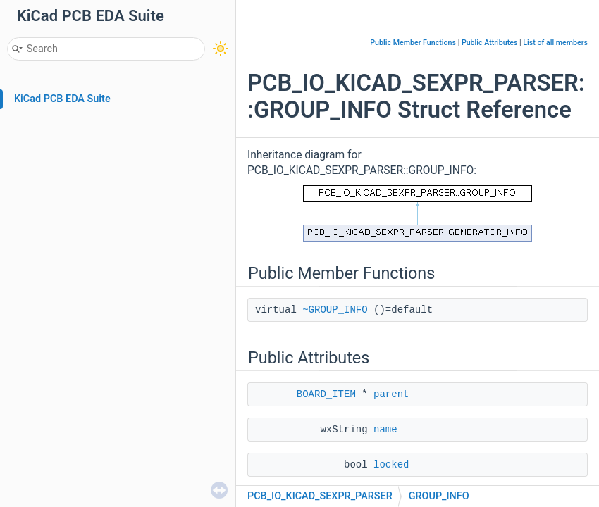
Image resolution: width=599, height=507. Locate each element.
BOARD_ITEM (326, 394)
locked (391, 464)
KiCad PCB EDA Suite (62, 99)
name (385, 429)
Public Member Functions (413, 42)
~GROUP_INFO (334, 309)
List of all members (555, 42)
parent (391, 394)
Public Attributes (490, 42)
